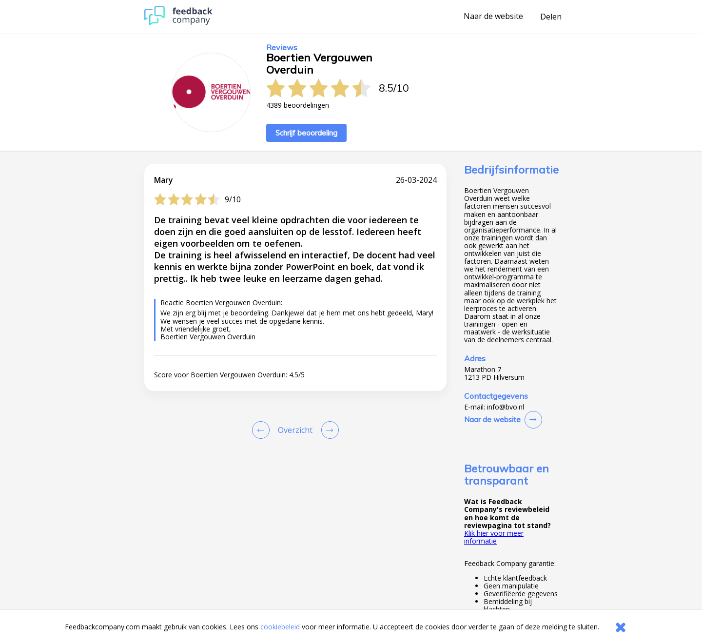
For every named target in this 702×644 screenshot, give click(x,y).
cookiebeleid (280, 626)
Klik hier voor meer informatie (494, 537)
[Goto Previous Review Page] (262, 430)
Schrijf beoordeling (306, 132)
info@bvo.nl (505, 407)
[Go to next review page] (328, 430)
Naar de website (493, 16)
